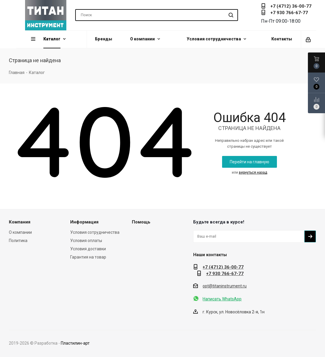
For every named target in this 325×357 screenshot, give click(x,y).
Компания (19, 222)
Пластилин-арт (75, 343)
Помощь (141, 222)
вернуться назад (253, 172)
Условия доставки (88, 248)
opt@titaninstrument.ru (225, 286)
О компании (20, 232)
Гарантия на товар (88, 257)
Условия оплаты (86, 240)
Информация (84, 222)
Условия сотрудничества (94, 232)
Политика (18, 240)
